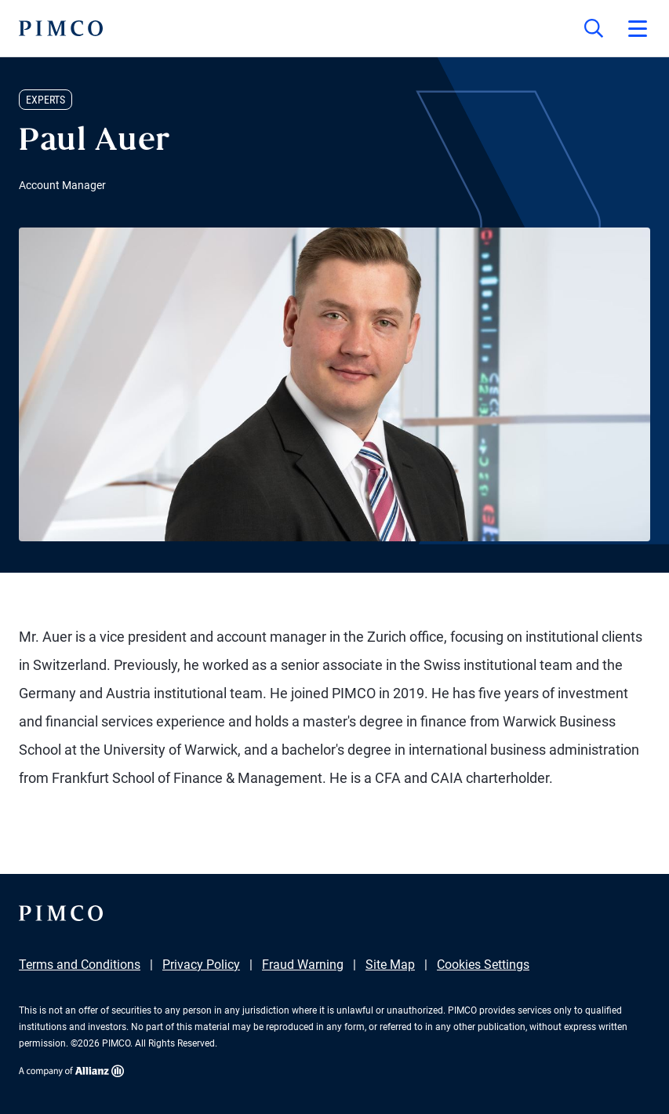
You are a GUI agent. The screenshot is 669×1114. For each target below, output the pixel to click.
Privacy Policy (201, 964)
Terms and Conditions (79, 964)
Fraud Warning (303, 964)
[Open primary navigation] (637, 28)
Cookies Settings (483, 964)
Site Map (390, 964)
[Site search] (593, 28)
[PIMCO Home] (61, 28)
